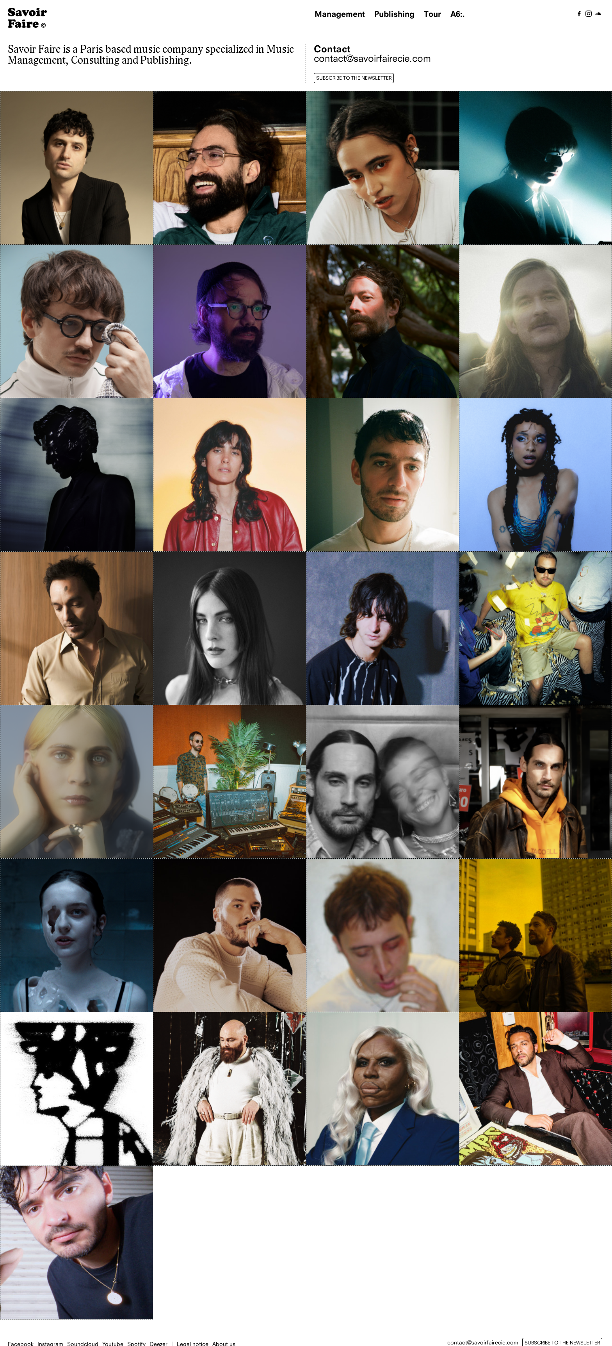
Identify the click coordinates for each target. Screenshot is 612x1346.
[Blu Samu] (382, 167)
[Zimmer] (76, 1242)
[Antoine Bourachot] (229, 167)
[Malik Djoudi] (76, 628)
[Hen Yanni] (229, 474)
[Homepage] (27, 25)
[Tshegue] (382, 1088)
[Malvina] (229, 628)
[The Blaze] (535, 935)
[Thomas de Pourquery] (229, 1088)
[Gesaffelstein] (76, 474)
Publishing (394, 14)
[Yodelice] (535, 1088)
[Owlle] (76, 781)
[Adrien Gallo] (76, 167)
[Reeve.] (76, 935)
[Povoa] (535, 781)
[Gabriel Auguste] (535, 321)
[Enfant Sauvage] (382, 321)
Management (340, 14)
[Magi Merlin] (535, 474)
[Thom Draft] (76, 1089)
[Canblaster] (535, 167)
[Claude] (76, 321)
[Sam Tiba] (229, 935)
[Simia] (382, 935)
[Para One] (229, 781)
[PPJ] (382, 781)
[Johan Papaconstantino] (382, 474)
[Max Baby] (382, 628)
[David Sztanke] (229, 321)
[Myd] (535, 628)
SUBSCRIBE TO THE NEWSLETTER (353, 78)
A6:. (457, 14)
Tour (432, 14)
